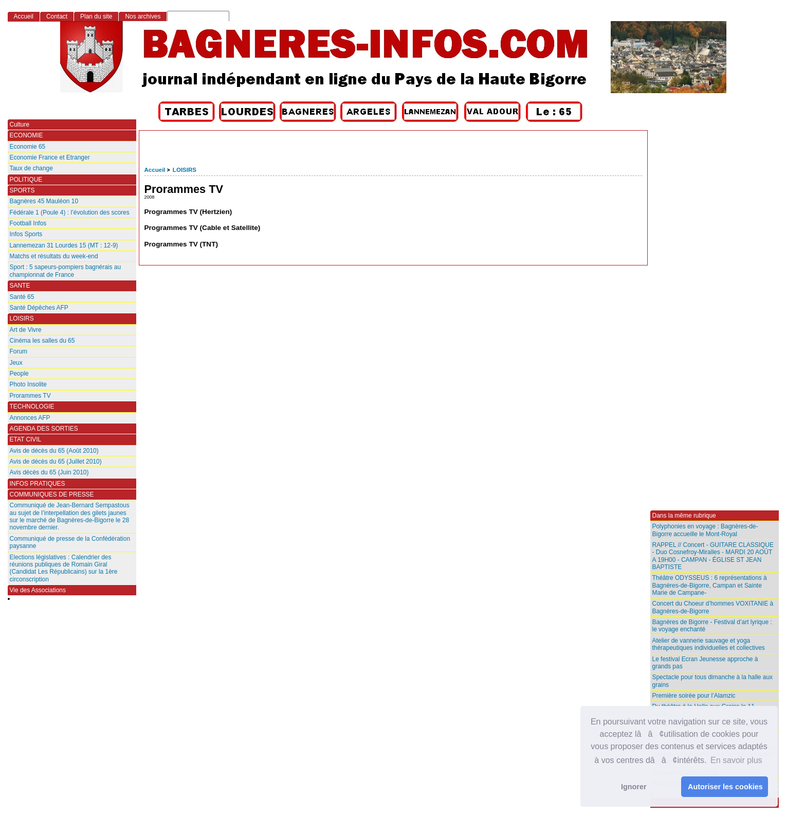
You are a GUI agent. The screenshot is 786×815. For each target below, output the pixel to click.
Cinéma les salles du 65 (42, 340)
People (19, 373)
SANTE (20, 285)
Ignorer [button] (634, 787)
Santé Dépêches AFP (39, 307)
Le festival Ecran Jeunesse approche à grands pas (705, 662)
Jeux (16, 362)
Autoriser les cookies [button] (725, 787)
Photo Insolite (28, 384)
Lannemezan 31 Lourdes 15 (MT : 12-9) (64, 245)
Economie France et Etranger (50, 157)
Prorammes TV (30, 395)
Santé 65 (22, 296)
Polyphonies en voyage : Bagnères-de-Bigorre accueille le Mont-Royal (705, 530)
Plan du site (96, 16)
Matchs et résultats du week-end (54, 256)
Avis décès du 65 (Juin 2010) (49, 472)
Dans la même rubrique (684, 515)
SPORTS (22, 190)
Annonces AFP (30, 417)
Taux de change (31, 168)
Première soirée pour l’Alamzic (694, 695)
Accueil (155, 170)
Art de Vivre (26, 329)
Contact (56, 16)
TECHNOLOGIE (32, 406)
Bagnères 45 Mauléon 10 (44, 201)
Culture (20, 124)
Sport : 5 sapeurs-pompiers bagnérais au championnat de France (65, 270)
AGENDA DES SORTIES (44, 428)
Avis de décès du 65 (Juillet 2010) (56, 461)
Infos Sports (26, 234)
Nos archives (142, 16)
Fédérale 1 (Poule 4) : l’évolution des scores (70, 212)
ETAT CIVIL (26, 439)
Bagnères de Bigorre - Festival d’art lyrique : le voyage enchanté (712, 625)
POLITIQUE (26, 179)
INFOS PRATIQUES (37, 483)
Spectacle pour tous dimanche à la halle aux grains (712, 681)
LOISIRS (184, 170)
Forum (19, 351)
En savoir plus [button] (736, 760)
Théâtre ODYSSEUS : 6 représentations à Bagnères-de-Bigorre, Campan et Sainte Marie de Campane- (709, 585)
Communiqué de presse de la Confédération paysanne (70, 542)
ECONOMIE (26, 135)
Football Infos (28, 223)
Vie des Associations (38, 590)
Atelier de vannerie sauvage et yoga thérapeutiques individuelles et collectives (708, 644)
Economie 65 (28, 146)
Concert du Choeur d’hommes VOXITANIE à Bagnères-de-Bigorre (713, 607)
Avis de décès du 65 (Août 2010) (54, 450)
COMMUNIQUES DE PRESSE (52, 494)
